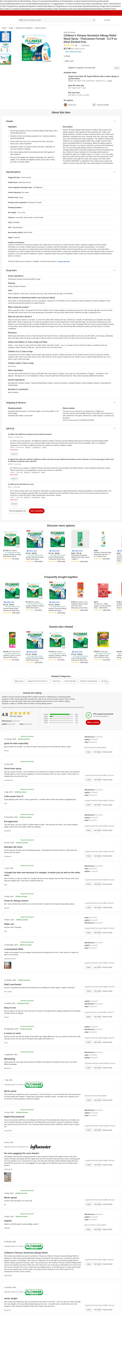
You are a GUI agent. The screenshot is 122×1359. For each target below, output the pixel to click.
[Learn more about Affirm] (92, 93)
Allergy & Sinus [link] (18, 681)
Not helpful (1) (37, 447)
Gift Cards (37, 6)
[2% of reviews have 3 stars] (61, 718)
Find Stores (111, 9)
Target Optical (82, 6)
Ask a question (36, 511)
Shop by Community (69, 6)
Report (44, 447)
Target (4, 28)
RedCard (93, 9)
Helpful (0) (27, 472)
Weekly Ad (44, 9)
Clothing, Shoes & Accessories (37, 1)
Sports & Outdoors (66, 4)
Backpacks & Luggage (50, 4)
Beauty (15, 4)
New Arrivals (5, 1)
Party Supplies (19, 6)
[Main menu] (12, 20)
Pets (42, 6)
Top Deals (21, 9)
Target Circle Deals (32, 9)
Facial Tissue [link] (56, 681)
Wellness (38, 4)
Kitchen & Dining (60, 1)
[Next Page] (107, 683)
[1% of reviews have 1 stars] (61, 722)
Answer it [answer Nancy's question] (14, 504)
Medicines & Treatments (24, 28)
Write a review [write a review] (93, 722)
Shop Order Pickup (56, 9)
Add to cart (69, 61)
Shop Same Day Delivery (74, 9)
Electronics (81, 4)
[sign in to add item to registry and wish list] (116, 68)
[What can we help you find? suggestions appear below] (57, 20)
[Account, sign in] (106, 20)
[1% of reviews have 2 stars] (61, 720)
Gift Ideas (29, 6)
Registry (86, 9)
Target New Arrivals (108, 6)
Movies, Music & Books (106, 4)
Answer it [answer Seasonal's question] (14, 454)
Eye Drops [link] (104, 681)
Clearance (97, 6)
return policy (73, 420)
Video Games (91, 4)
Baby (10, 4)
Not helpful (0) (36, 497)
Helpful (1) (28, 447)
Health (31, 4)
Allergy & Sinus (40, 28)
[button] (32, 551)
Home (51, 1)
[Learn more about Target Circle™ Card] (92, 86)
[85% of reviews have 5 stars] (61, 714)
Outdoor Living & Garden (76, 1)
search (94, 20)
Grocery (97, 1)
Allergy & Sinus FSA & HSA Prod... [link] (38, 681)
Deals (90, 6)
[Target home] (5, 20)
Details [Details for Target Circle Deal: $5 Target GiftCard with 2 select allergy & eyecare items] (109, 81)
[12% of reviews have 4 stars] (61, 716)
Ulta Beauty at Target (52, 6)
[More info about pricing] (115, 50)
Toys (75, 4)
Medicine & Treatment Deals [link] (88, 681)
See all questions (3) (17, 511)
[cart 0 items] (117, 20)
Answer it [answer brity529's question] (14, 479)
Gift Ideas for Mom (17, 1)
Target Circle (102, 9)
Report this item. (64, 261)
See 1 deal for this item (72, 51)
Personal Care (23, 4)
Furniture (90, 1)
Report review (107, 752)
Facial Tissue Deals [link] (70, 681)
